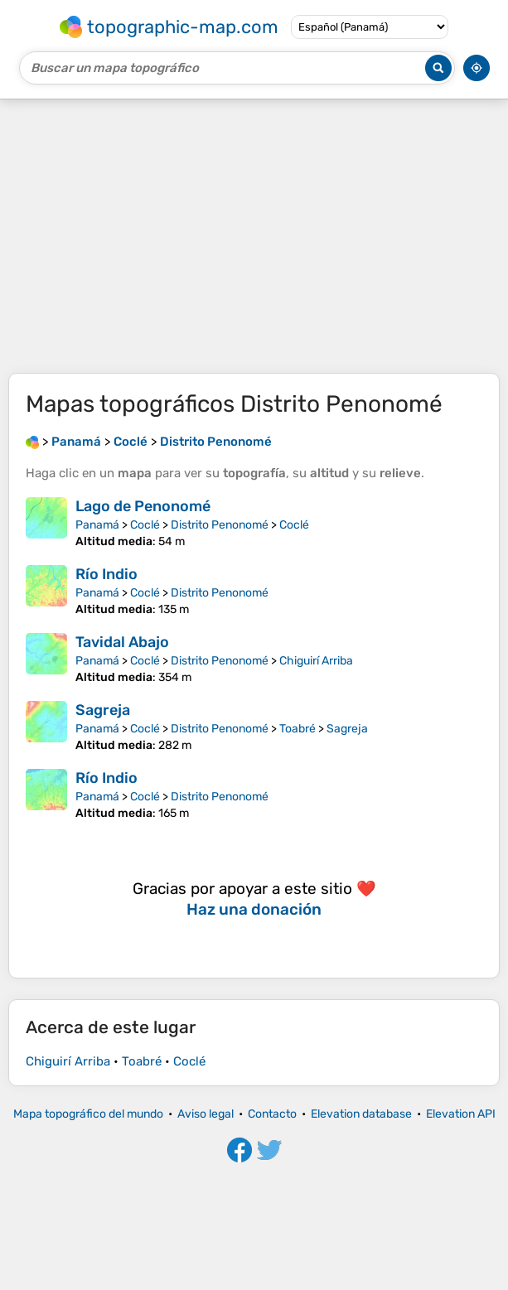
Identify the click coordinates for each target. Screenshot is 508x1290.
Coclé (145, 525)
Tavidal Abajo (122, 642)
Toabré (297, 729)
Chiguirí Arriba (316, 661)
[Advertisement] (254, 236)
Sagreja (102, 710)
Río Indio (106, 574)
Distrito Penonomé (220, 525)
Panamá (97, 525)
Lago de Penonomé (142, 506)
